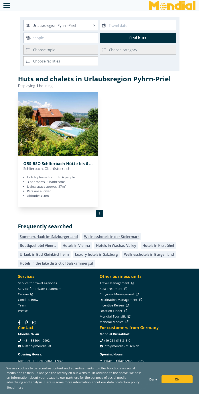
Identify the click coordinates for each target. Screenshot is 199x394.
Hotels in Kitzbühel (158, 245)
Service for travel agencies (37, 283)
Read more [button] (15, 387)
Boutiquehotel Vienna (38, 245)
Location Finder (113, 311)
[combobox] (60, 25)
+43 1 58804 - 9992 (36, 340)
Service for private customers (39, 289)
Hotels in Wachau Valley (116, 245)
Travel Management (116, 283)
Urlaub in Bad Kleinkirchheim (44, 254)
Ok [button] (177, 379)
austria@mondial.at (36, 346)
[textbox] (138, 49)
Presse (23, 311)
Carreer (25, 294)
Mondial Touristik (115, 316)
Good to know (28, 300)
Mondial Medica (114, 322)
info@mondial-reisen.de (122, 346)
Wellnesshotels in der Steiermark (112, 236)
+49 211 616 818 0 (117, 340)
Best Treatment (113, 289)
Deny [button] (153, 379)
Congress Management (119, 294)
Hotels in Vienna (76, 245)
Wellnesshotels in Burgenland (149, 254)
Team (22, 305)
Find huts (137, 37)
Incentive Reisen (114, 305)
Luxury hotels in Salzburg (96, 254)
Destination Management (120, 300)
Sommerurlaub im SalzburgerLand (49, 236)
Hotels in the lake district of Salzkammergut (56, 263)
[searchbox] (66, 50)
